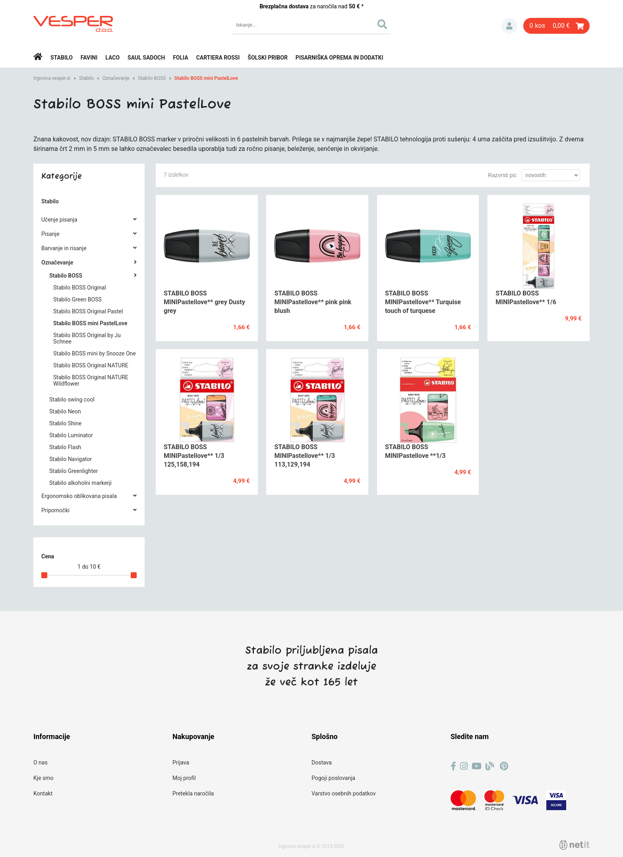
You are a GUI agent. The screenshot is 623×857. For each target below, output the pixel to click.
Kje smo (43, 778)
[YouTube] (477, 766)
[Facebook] (453, 766)
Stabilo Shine (65, 423)
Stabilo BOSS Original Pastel (88, 311)
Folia (180, 57)
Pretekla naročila (193, 793)
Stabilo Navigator (70, 459)
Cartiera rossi (218, 57)
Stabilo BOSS (152, 78)
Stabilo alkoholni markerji (80, 483)
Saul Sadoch (146, 57)
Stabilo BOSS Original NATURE (90, 365)
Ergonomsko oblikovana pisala (79, 496)
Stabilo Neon (65, 411)
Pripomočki (55, 510)
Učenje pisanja (59, 219)
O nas (40, 762)
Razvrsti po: (502, 175)
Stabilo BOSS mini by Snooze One (94, 353)
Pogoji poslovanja (333, 778)
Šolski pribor (268, 57)
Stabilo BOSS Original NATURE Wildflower (90, 380)
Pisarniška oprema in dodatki (339, 57)
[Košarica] (556, 26)
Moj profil (184, 778)
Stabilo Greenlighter (73, 471)
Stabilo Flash (65, 447)
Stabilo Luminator (71, 435)
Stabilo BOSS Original (79, 287)
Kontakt (42, 793)
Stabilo (61, 57)
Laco (112, 57)
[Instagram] (464, 766)
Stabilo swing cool (72, 399)
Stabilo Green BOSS (77, 299)
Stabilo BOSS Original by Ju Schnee (87, 338)
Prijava (509, 26)
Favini (89, 57)
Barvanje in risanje (64, 248)
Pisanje (50, 234)
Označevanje (116, 78)
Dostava (322, 762)
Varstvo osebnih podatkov (343, 793)
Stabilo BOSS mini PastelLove (206, 78)
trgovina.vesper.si (51, 78)
